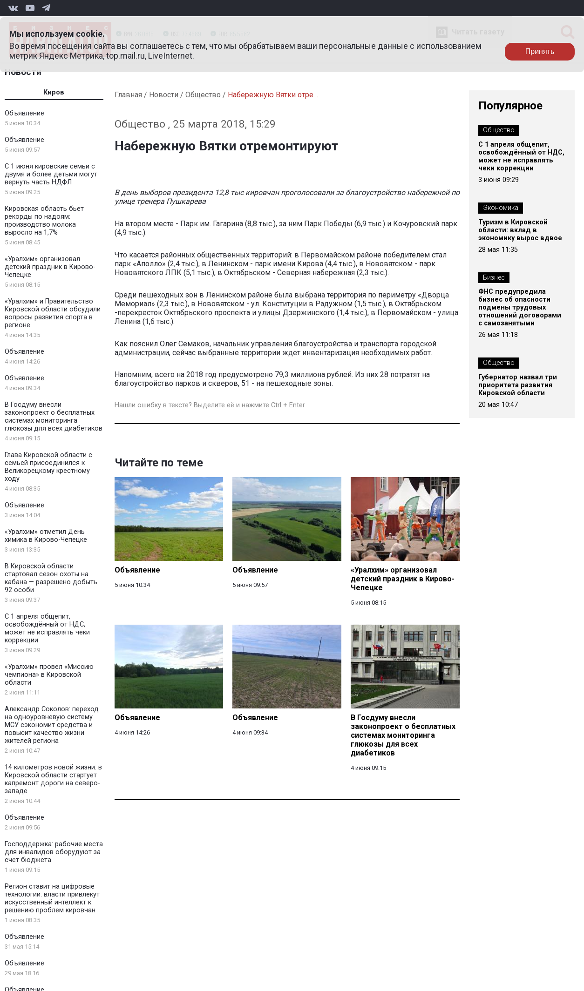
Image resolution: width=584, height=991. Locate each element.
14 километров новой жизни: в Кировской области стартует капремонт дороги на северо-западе (53, 779)
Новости (163, 94)
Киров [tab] (53, 92)
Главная (128, 94)
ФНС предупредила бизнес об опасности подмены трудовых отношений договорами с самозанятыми (519, 307)
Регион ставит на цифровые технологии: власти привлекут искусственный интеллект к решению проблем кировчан (52, 898)
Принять (540, 51)
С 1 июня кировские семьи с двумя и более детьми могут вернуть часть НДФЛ (51, 174)
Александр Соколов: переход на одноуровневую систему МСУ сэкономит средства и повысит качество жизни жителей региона (52, 725)
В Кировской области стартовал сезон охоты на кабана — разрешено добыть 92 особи (51, 578)
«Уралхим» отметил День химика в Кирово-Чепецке (46, 536)
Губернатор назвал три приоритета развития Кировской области (517, 385)
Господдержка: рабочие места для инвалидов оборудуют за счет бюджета (54, 852)
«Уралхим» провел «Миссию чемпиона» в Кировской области (49, 675)
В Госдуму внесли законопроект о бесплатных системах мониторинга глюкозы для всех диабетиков (53, 416)
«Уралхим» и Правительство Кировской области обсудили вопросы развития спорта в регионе (53, 313)
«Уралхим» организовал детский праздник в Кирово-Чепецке (50, 267)
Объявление (24, 113)
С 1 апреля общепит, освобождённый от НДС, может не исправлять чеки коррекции (47, 628)
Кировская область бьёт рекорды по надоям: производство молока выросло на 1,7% (44, 220)
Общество (203, 94)
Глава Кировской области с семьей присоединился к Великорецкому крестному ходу (48, 467)
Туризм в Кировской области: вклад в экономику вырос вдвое (520, 230)
